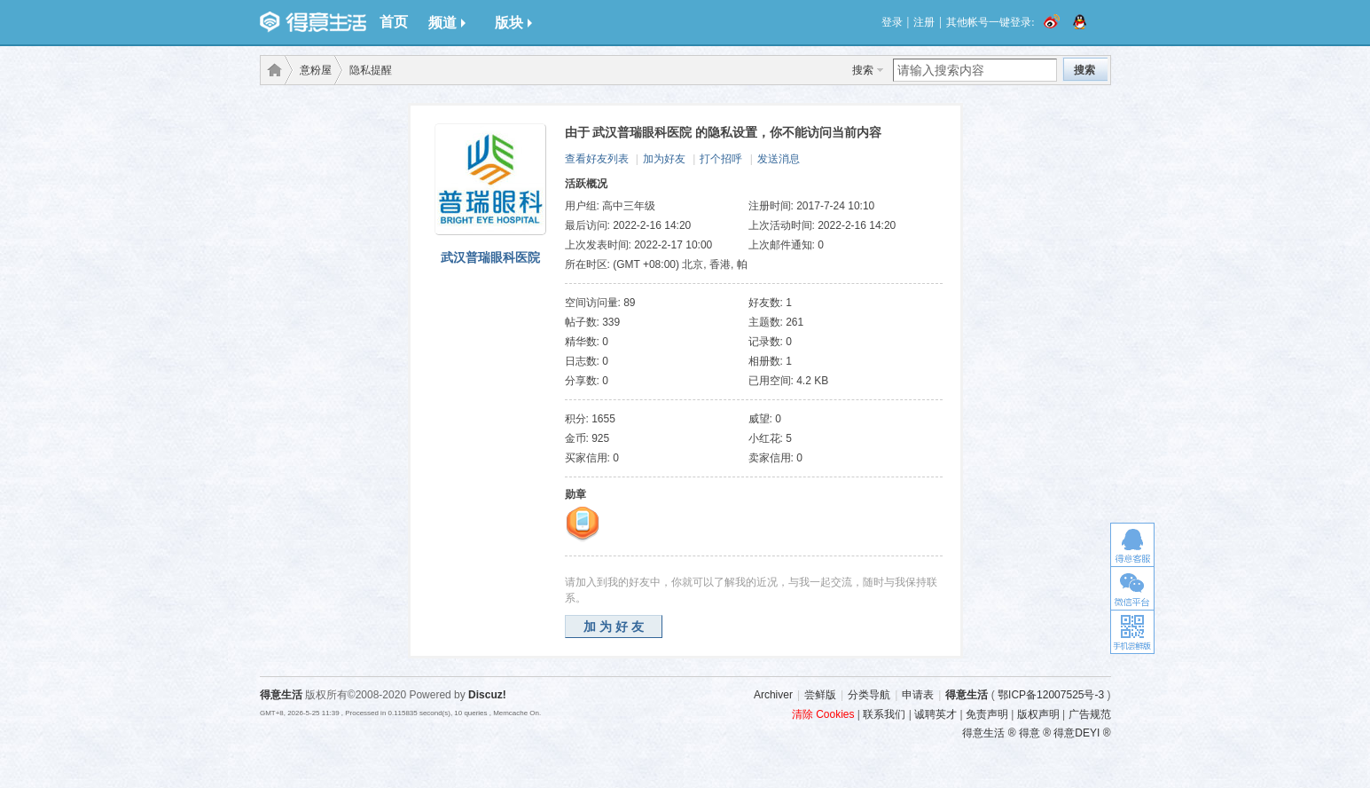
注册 (924, 22)
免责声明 (987, 714)
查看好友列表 (597, 159)
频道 (447, 22)
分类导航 (869, 695)
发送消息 (778, 159)
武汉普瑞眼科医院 (490, 257)
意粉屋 (316, 70)
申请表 (918, 695)
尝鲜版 (820, 695)
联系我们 (884, 714)
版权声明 (1038, 714)
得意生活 (966, 695)
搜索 (862, 70)
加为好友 (664, 159)
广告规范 (1090, 714)
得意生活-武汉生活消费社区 (271, 70)
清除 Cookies (823, 714)
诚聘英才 (935, 714)
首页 (394, 21)
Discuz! (487, 695)
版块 (513, 22)
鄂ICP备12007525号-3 (1051, 695)
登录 (892, 22)
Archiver (773, 695)
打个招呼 (721, 159)
